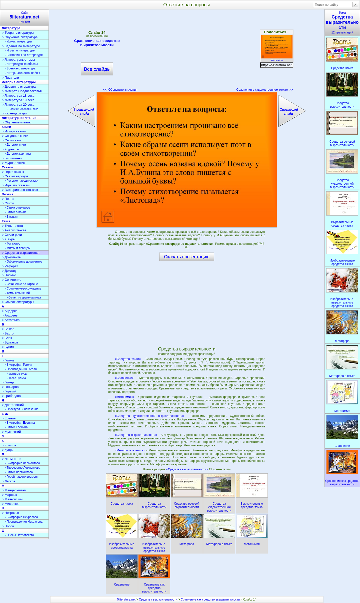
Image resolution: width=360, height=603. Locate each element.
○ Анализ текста (14, 230)
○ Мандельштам (14, 490)
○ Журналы (10, 149)
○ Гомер (8, 382)
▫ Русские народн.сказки (21, 180)
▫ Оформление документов (23, 261)
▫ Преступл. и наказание (21, 409)
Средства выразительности (158, 599)
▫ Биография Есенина (20, 422)
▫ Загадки (11, 216)
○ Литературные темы (18, 59)
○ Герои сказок (13, 172)
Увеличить (276, 59)
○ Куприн (8, 450)
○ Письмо (9, 275)
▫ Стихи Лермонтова (19, 472)
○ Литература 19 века (18, 100)
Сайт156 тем (24, 17)
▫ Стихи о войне (15, 212)
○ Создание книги (15, 136)
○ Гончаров (10, 387)
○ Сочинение (11, 280)
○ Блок (7, 338)
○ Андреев (10, 315)
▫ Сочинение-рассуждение (23, 288)
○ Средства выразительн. (21, 253)
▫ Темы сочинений (17, 293)
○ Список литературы (18, 302)
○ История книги (14, 131)
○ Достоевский (13, 405)
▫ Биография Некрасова (21, 517)
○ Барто (8, 333)
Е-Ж (5, 414)
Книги (6, 127)
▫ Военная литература (20, 68)
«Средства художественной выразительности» (149, 416)
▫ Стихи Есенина (16, 427)
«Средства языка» (128, 359)
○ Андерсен (10, 311)
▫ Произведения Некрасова (23, 521)
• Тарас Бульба (16, 377)
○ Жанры (9, 239)
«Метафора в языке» (130, 450)
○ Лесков (8, 481)
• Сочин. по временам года (24, 297)
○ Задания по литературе (21, 46)
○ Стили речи (12, 235)
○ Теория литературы (18, 32)
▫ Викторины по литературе (24, 55)
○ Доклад (9, 271)
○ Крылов (9, 445)
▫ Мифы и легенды (17, 248)
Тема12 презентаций (342, 22)
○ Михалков (11, 504)
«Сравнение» (124, 378)
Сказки (7, 167)
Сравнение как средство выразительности (97, 42)
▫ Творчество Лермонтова (22, 467)
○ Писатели (10, 77)
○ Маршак (9, 495)
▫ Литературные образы (21, 64)
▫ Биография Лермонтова (22, 463)
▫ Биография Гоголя (18, 364)
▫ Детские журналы (18, 153)
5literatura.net (126, 599)
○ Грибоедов (11, 396)
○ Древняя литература (19, 86)
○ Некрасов (10, 513)
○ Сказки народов (15, 176)
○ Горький (9, 391)
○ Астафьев (11, 320)
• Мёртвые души (17, 373)
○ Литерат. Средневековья (22, 91)
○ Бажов (8, 329)
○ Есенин (9, 418)
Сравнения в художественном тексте (264, 89)
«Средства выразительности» (136, 435)
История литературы (19, 82)
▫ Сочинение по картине (21, 284)
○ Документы (11, 257)
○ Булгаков (10, 342)
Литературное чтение (19, 118)
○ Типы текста (12, 226)
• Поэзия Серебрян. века (22, 108)
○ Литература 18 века (18, 95)
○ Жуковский (11, 432)
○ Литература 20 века (18, 104)
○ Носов (8, 526)
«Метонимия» (124, 397)
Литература (11, 28)
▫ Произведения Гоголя (21, 369)
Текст (6, 221)
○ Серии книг (11, 140)
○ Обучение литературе (20, 37)
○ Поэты (8, 199)
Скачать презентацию (187, 256)
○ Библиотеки (12, 158)
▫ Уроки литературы (18, 41)
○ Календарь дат (14, 113)
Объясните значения (120, 89)
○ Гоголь (8, 360)
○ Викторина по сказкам (20, 190)
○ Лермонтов (11, 459)
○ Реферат (10, 266)
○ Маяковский (12, 499)
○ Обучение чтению (17, 122)
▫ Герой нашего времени (21, 476)
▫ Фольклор (12, 243)
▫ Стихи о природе (17, 207)
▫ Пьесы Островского (19, 535)
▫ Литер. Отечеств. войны (22, 73)
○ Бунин (8, 347)
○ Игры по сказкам (16, 185)
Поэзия (7, 194)
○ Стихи (8, 203)
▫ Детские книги (15, 144)
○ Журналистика (14, 163)
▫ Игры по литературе (19, 50)
